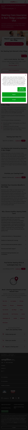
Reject (14, 94)
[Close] (25, 75)
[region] (14, 88)
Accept (14, 99)
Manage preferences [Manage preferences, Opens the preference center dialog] (22, 89)
